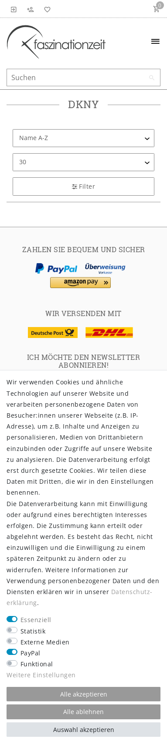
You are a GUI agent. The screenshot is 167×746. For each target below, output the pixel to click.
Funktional (36, 664)
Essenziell (35, 620)
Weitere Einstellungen (41, 675)
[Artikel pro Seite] (83, 162)
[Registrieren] (30, 9)
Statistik (33, 631)
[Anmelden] (14, 9)
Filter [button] (83, 186)
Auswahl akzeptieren (83, 729)
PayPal (30, 653)
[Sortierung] (83, 138)
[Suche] (151, 78)
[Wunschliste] (45, 9)
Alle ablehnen (83, 711)
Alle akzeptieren (83, 694)
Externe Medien (45, 642)
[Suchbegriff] (83, 77)
